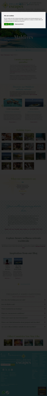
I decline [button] (11, 24)
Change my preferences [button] (19, 24)
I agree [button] (6, 24)
